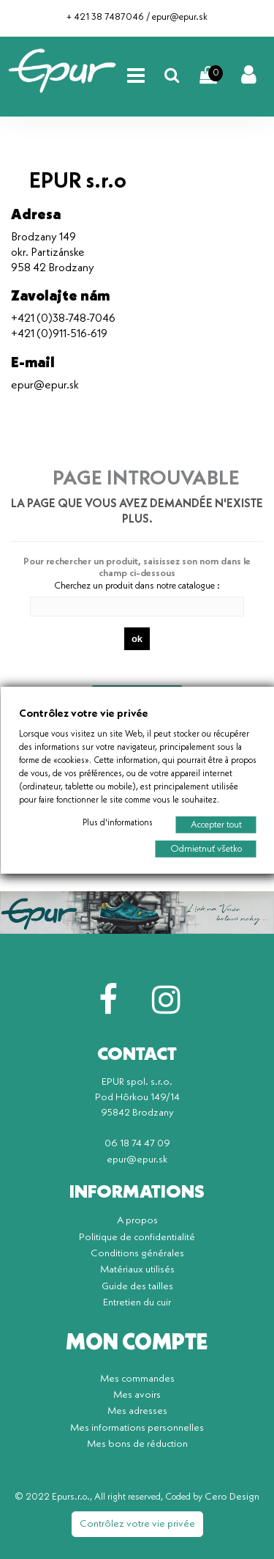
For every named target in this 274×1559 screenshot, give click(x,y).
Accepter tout (215, 824)
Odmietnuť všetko (205, 848)
